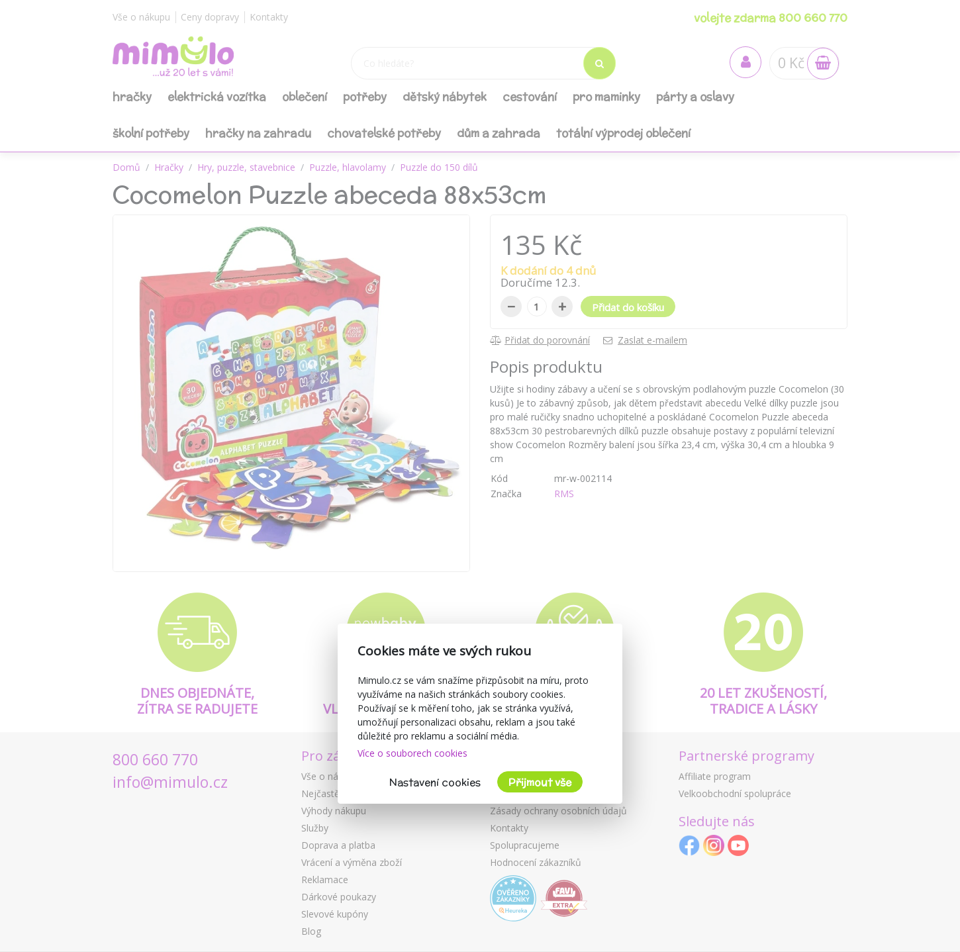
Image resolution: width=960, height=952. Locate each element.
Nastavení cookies (435, 782)
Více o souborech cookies (412, 753)
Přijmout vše (539, 782)
